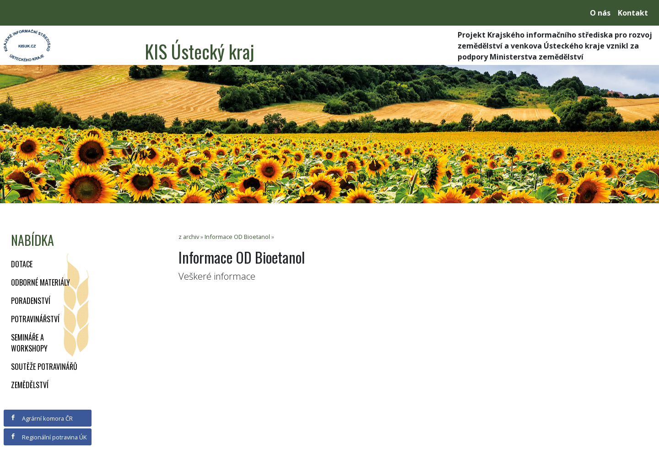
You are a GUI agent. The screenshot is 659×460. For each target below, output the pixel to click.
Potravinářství (35, 319)
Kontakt (633, 13)
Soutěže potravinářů (44, 366)
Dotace (21, 264)
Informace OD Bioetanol (237, 237)
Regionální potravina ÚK (48, 437)
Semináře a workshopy (29, 343)
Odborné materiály (40, 282)
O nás (600, 13)
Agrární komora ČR (41, 418)
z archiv (188, 237)
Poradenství (30, 300)
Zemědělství (30, 384)
